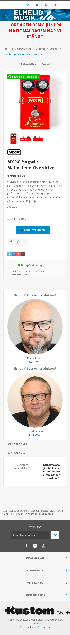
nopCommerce (42, 627)
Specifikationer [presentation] (17, 444)
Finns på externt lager (25, 76)
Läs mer (12, 207)
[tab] (35, 444)
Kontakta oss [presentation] (16, 452)
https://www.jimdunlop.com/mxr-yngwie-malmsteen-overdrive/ (51, 471)
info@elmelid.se (21, 514)
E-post (34, 361)
